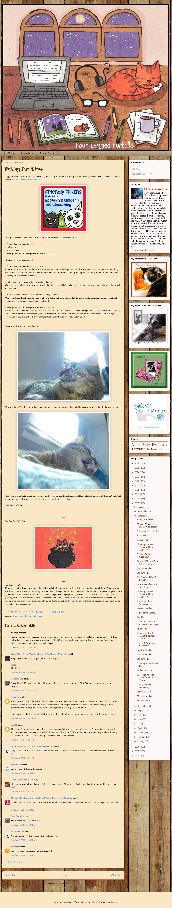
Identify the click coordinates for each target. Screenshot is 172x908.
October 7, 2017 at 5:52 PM (23, 855)
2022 (137, 481)
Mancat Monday (144, 568)
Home (11, 153)
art (12, 616)
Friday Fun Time (144, 670)
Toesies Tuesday (144, 608)
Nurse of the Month (146, 613)
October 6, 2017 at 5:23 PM (23, 809)
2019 (137, 494)
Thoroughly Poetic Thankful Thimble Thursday (146, 547)
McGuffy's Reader (37, 179)
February (142, 737)
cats (16, 616)
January (141, 741)
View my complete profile (143, 250)
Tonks (154, 449)
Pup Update (142, 617)
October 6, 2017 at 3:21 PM (23, 791)
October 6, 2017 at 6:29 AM (23, 647)
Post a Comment (15, 861)
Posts (136, 169)
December (142, 507)
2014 (137, 755)
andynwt (94, 902)
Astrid (135, 444)
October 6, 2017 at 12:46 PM (23, 718)
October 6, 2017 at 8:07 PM (23, 825)
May (140, 723)
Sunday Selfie (143, 659)
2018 (137, 498)
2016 (137, 747)
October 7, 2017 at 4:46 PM (23, 840)
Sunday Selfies (144, 573)
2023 (137, 477)
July (140, 715)
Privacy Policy (47, 153)
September (143, 706)
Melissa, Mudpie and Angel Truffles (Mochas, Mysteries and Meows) (41, 798)
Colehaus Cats (17, 678)
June (140, 719)
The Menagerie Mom (157, 189)
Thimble (137, 449)
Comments (139, 174)
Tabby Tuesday (144, 691)
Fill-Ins (28, 616)
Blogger (113, 902)
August (141, 710)
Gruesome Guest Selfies (148, 531)
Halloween (37, 616)
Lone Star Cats (17, 816)
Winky (160, 450)
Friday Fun (142, 629)
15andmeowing (18, 179)
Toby (147, 449)
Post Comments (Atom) (69, 883)
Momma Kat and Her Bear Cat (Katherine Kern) (33, 746)
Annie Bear (16, 697)
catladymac (16, 846)
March (141, 732)
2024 (137, 472)
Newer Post (11, 875)
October (141, 516)
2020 (137, 490)
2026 (137, 463)
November (143, 511)
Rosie (164, 444)
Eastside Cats (17, 764)
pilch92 (14, 725)
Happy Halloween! (145, 519)
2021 (137, 485)
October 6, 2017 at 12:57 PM (23, 739)
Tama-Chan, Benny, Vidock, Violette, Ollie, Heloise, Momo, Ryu (40, 654)
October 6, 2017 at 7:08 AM (23, 672)
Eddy (22, 616)
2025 (137, 468)
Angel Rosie (27, 153)
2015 (137, 751)
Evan (155, 444)
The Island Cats (18, 831)
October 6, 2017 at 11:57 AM (23, 690)
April (140, 728)
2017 (137, 503)
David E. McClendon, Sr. (22, 779)
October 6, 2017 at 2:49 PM (23, 773)
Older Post (116, 875)
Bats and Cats (143, 535)
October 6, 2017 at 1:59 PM (23, 758)
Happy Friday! (143, 540)
